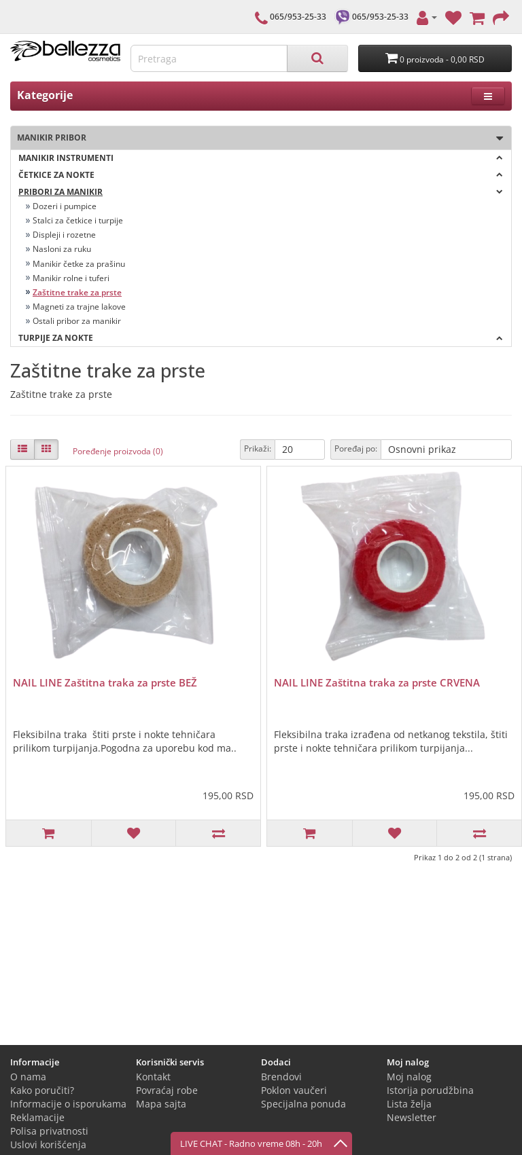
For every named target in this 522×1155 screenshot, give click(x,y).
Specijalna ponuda (303, 1103)
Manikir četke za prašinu (79, 264)
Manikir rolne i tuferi (71, 278)
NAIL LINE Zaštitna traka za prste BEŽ (105, 682)
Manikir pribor (257, 138)
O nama (28, 1076)
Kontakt (153, 1076)
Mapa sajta (161, 1103)
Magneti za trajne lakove (79, 306)
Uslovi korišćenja (48, 1144)
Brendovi (281, 1076)
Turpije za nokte (260, 338)
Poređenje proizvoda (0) (118, 451)
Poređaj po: (355, 448)
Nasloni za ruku (62, 249)
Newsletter (411, 1117)
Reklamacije (37, 1117)
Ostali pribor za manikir (77, 321)
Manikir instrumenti (260, 158)
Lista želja (409, 1103)
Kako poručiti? (42, 1090)
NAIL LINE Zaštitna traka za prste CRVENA (377, 682)
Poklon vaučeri (294, 1090)
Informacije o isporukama (68, 1103)
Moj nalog (409, 1076)
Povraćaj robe (167, 1090)
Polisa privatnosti (49, 1130)
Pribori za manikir (260, 192)
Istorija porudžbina (430, 1090)
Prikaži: (257, 448)
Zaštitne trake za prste (77, 292)
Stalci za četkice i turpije (78, 220)
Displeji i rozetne (64, 234)
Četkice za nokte (260, 175)
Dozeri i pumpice (65, 206)
